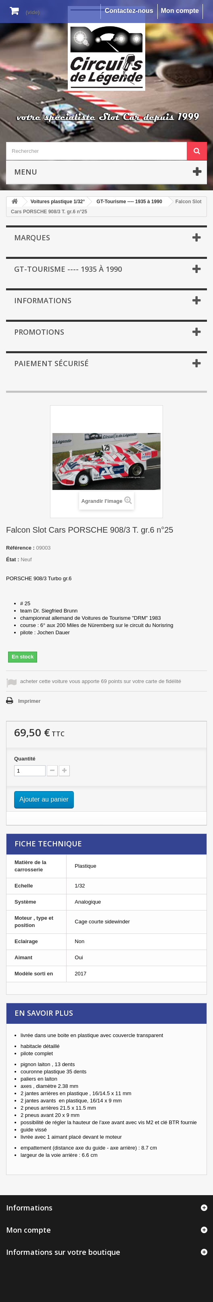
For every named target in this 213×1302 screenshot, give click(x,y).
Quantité (25, 759)
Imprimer (29, 701)
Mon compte (180, 10)
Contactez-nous (129, 10)
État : (12, 559)
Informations (42, 300)
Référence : (20, 548)
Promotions (39, 332)
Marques (32, 237)
